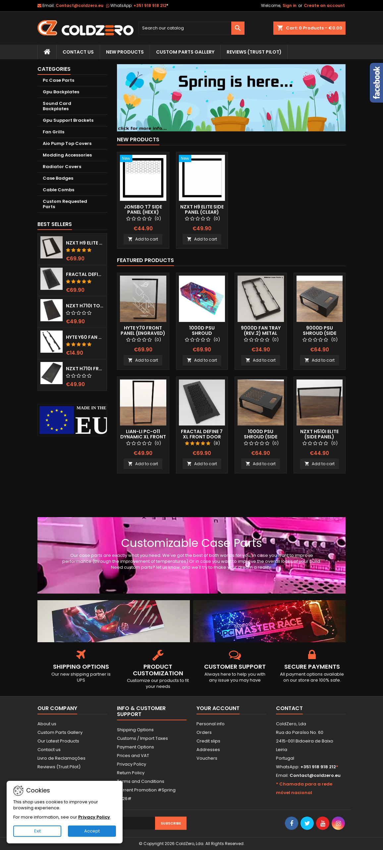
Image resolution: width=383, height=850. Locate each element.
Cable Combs (58, 190)
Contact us (49, 749)
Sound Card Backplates (57, 106)
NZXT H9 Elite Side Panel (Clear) (202, 209)
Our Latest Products (58, 741)
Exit (37, 831)
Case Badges (58, 178)
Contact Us (78, 52)
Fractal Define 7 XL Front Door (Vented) (85, 274)
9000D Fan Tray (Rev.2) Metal (261, 330)
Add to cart (143, 239)
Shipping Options (135, 730)
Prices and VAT (133, 755)
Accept (92, 831)
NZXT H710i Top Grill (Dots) (85, 305)
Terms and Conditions (140, 781)
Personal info (210, 724)
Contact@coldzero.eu (79, 5)
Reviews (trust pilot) (254, 52)
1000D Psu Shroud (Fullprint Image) (202, 333)
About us (46, 724)
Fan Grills (53, 132)
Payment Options (135, 747)
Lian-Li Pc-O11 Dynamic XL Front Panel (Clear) (143, 436)
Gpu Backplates (61, 92)
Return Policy (130, 773)
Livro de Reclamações (61, 758)
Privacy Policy (131, 764)
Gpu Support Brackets (68, 120)
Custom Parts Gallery (185, 52)
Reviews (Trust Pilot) (59, 767)
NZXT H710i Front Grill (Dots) (85, 368)
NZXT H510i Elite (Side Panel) (319, 434)
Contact (289, 708)
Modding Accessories (67, 155)
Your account (218, 708)
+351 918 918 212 (151, 5)
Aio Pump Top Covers (67, 143)
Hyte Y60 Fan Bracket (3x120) (85, 337)
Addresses (208, 749)
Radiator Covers (62, 166)
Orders (204, 732)
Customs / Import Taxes (142, 738)
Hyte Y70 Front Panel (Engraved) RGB (143, 333)
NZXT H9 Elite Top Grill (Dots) (85, 243)
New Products (125, 52)
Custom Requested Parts (65, 204)
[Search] (191, 28)
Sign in (290, 5)
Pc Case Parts (58, 80)
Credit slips (208, 741)
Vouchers (206, 758)
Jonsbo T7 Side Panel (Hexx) (143, 209)
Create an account (324, 5)
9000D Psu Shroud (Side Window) (319, 333)
